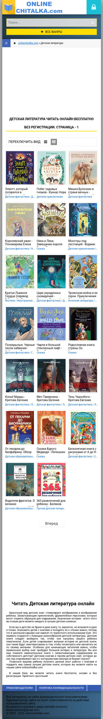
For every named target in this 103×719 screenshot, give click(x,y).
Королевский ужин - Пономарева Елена (18, 242)
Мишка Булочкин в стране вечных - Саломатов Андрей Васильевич (81, 191)
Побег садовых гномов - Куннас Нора (51, 190)
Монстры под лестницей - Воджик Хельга (81, 243)
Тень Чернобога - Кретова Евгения (79, 398)
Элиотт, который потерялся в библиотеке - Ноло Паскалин (17, 191)
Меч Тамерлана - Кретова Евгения (48, 398)
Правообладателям (19, 688)
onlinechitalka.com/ (33, 7)
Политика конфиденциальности (61, 688)
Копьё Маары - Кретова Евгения (16, 398)
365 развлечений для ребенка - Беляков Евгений (51, 502)
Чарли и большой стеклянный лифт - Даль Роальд (49, 347)
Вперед (51, 523)
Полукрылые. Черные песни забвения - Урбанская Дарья (20, 347)
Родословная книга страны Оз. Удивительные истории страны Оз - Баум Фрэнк (82, 347)
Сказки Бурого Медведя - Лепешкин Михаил (51, 450)
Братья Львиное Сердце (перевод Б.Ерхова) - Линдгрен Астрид (19, 295)
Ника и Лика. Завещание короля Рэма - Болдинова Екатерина (49, 243)
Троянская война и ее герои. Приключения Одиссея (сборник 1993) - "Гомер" (83, 295)
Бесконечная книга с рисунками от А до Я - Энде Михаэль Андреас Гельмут (82, 450)
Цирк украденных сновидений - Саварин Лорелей (49, 295)
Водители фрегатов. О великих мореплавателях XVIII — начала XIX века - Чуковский (20, 502)
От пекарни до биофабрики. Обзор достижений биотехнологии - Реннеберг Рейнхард (19, 450)
